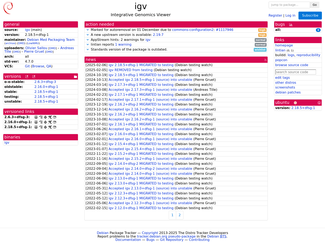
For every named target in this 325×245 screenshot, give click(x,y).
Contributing (199, 240)
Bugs (150, 240)
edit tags (282, 78)
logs (291, 55)
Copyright (150, 233)
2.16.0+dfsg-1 (46, 87)
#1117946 (224, 30)
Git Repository (171, 240)
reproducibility (308, 55)
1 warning (123, 44)
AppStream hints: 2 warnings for (176, 40)
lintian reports (176, 44)
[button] (88, 30)
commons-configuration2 (192, 30)
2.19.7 (158, 35)
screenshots (285, 87)
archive (10, 43)
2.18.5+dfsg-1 (46, 92)
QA (48, 66)
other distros (285, 83)
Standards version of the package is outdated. (176, 49)
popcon (281, 60)
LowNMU (33, 43)
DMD (21, 43)
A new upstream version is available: (176, 35)
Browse (38, 66)
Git (27, 66)
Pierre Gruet (34, 51)
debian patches (288, 92)
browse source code (291, 65)
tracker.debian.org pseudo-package (166, 236)
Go (315, 4)
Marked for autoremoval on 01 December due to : (176, 30)
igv (27, 30)
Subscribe (310, 15)
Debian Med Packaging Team (51, 40)
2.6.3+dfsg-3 (45, 82)
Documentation (128, 240)
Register (275, 15)
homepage (284, 45)
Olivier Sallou (36, 48)
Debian (103, 233)
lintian (280, 50)
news (91, 59)
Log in (290, 15)
